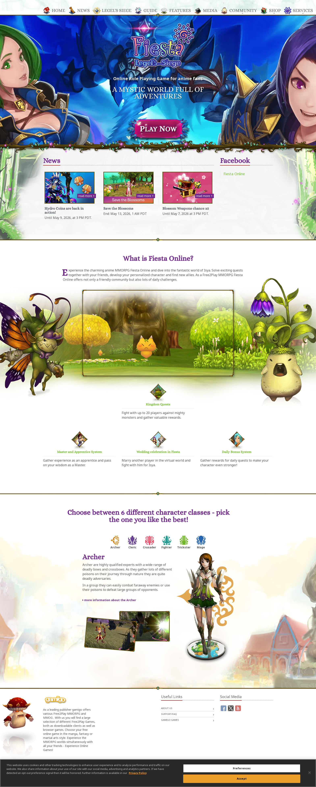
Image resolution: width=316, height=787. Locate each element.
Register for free (239, 2)
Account (262, 2)
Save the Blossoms (118, 208)
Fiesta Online (234, 173)
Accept (242, 778)
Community (241, 11)
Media (208, 11)
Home (56, 11)
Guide (148, 11)
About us (166, 708)
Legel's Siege (114, 11)
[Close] (309, 772)
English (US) (305, 2)
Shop (273, 11)
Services (301, 11)
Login (218, 2)
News (81, 11)
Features (178, 11)
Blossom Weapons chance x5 (185, 208)
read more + (86, 196)
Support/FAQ (283, 2)
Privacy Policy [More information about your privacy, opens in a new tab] (138, 773)
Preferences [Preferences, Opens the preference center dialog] (242, 768)
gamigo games (170, 719)
